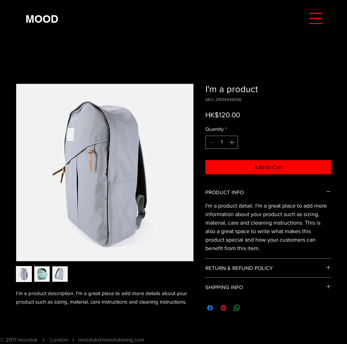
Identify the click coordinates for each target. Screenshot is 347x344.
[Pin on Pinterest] (223, 308)
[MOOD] (42, 19)
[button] (315, 18)
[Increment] (232, 142)
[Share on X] (250, 308)
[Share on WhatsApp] (237, 308)
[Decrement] (210, 142)
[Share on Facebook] (210, 308)
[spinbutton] (221, 142)
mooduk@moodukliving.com (111, 340)
